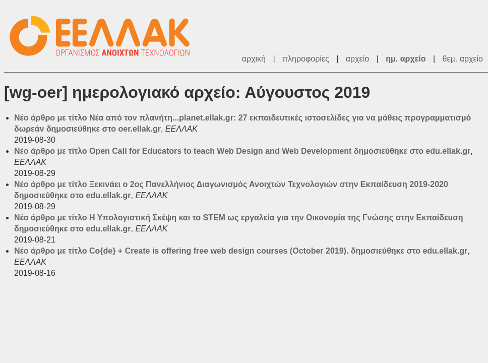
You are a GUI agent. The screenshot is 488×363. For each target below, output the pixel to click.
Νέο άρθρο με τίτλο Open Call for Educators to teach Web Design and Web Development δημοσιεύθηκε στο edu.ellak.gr (242, 151)
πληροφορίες (305, 58)
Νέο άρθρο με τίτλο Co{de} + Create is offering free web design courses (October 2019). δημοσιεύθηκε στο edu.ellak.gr (240, 251)
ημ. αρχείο (405, 58)
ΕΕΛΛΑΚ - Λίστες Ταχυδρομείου (105, 36)
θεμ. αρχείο (463, 58)
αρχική (254, 58)
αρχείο (357, 58)
